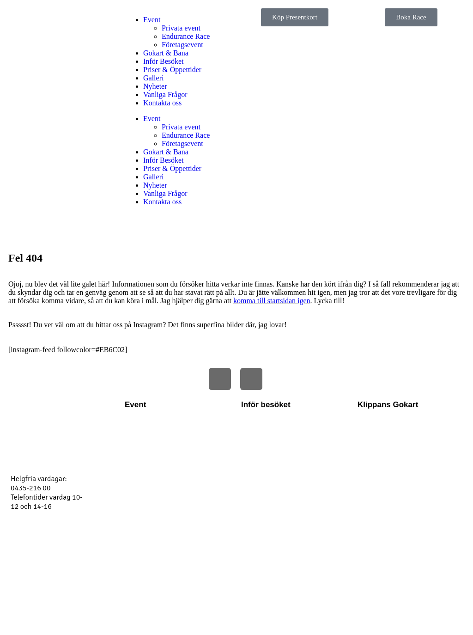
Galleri (153, 78)
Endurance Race (186, 36)
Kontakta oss (162, 103)
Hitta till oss (260, 432)
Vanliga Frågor (165, 94)
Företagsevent (182, 45)
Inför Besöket (163, 61)
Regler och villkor (268, 447)
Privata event (181, 28)
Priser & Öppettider (172, 69)
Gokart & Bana (165, 53)
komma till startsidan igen (271, 301)
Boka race (373, 447)
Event (151, 20)
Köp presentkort (382, 477)
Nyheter (155, 86)
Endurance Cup (148, 462)
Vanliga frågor (263, 462)
